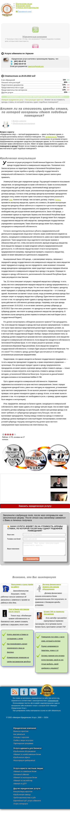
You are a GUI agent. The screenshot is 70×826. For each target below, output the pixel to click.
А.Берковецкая (53, 700)
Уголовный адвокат (21, 774)
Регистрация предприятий (24, 760)
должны (58, 200)
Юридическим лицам (24, 4)
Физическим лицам (23, 6)
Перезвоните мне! (25, 11)
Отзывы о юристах (21, 737)
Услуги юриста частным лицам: (28, 768)
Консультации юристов (34, 100)
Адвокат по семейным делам (24, 771)
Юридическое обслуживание (24, 751)
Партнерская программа (23, 743)
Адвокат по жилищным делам (25, 777)
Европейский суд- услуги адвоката (27, 801)
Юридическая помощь (22, 795)
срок (10, 200)
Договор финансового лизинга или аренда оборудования (51, 587)
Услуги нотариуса (20, 804)
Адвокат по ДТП (19, 784)
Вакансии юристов (20, 731)
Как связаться (19, 734)
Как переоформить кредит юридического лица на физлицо (17, 648)
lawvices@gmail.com (36, 66)
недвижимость (51, 137)
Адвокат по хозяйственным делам (27, 754)
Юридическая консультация (24, 123)
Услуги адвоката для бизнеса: (27, 748)
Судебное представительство (27, 8)
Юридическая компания (34, 37)
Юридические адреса (21, 757)
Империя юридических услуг (8, 10)
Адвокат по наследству (22, 781)
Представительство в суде (24, 798)
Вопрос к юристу (19, 121)
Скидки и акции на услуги (23, 740)
